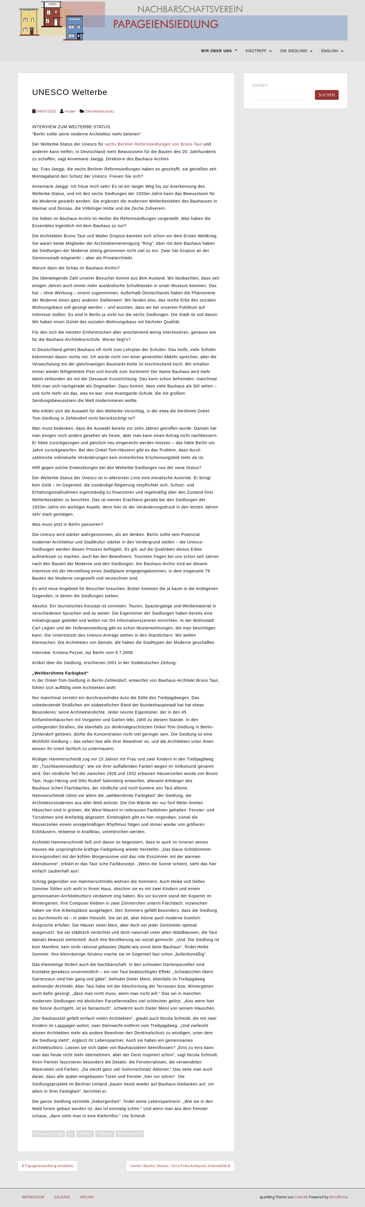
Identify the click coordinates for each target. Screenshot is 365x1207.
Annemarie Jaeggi (48, 1133)
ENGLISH (329, 51)
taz (70, 1133)
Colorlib (301, 1197)
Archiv (87, 1197)
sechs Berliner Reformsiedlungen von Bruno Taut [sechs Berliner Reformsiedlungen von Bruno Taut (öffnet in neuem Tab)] (153, 144)
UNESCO (85, 1133)
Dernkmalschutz (99, 111)
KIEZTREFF (256, 51)
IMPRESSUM (33, 1197)
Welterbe (104, 1133)
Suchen (259, 85)
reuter (70, 111)
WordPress (338, 1197)
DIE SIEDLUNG (293, 51)
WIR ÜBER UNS (216, 51)
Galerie (62, 1197)
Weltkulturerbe (130, 1133)
